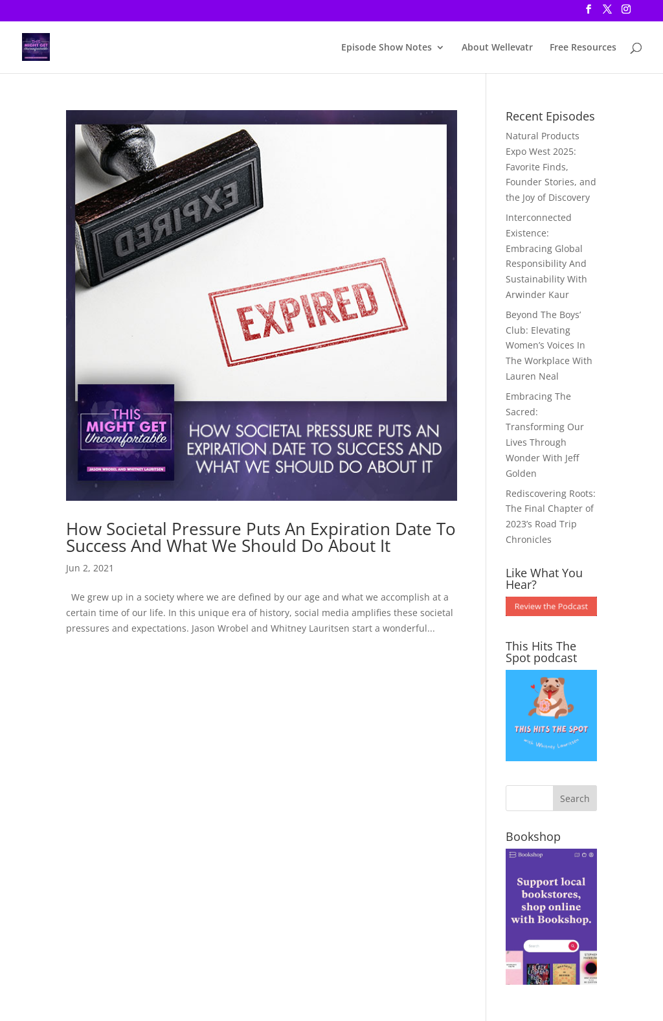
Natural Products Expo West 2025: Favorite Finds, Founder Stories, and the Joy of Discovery (551, 166)
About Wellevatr (497, 48)
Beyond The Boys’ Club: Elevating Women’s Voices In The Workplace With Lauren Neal (549, 345)
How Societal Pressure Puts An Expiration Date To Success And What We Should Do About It (261, 537)
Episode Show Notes (386, 48)
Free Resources (583, 48)
